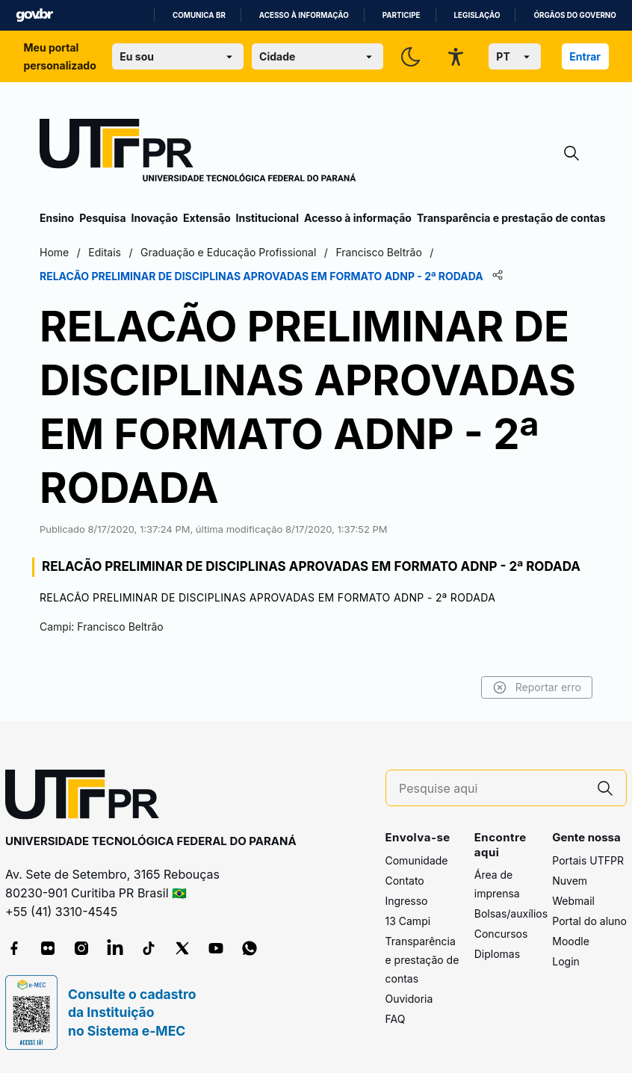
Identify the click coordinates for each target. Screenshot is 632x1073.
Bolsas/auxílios (511, 913)
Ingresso (406, 900)
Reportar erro (536, 687)
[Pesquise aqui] (491, 789)
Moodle (570, 941)
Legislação (477, 15)
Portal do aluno (589, 921)
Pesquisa (102, 217)
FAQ (395, 1018)
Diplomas (497, 953)
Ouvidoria (409, 998)
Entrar (585, 56)
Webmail (573, 900)
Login (566, 961)
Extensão (206, 217)
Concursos (501, 933)
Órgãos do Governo (574, 15)
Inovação (154, 217)
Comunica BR (199, 15)
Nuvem (569, 880)
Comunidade (416, 860)
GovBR (34, 15)
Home (54, 252)
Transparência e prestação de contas (511, 217)
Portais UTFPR (588, 860)
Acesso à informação (304, 15)
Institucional (267, 217)
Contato (404, 880)
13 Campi (408, 921)
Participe (401, 15)
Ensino (57, 217)
